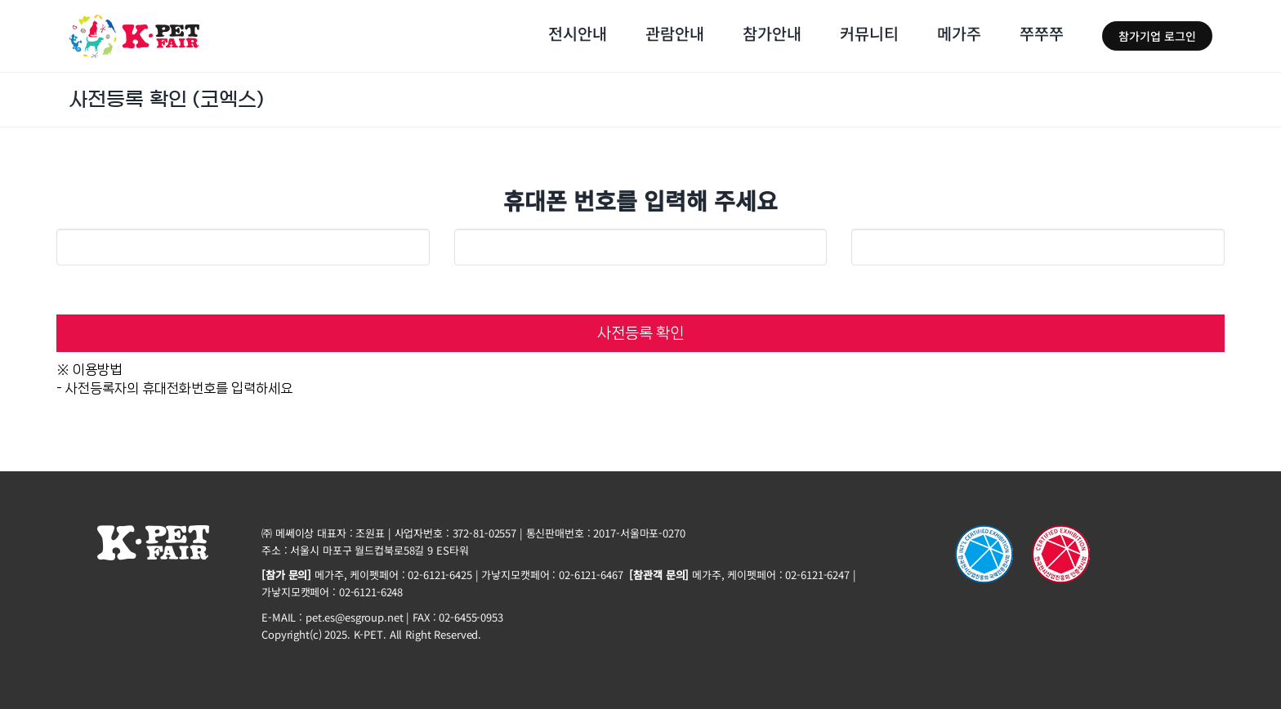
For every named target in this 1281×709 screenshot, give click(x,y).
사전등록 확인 (640, 333)
